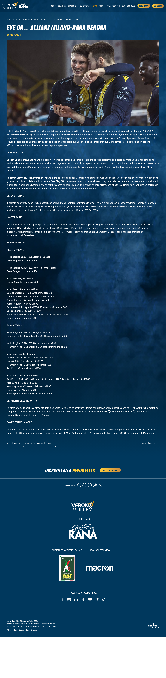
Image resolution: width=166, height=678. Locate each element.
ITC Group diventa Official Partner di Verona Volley (36, 446)
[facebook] (84, 485)
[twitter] (90, 485)
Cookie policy (24, 630)
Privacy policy (12, 630)
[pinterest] (95, 485)
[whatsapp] (100, 485)
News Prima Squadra (25, 20)
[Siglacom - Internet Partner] (153, 627)
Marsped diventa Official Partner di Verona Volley (36, 443)
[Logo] (10, 6)
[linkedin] (79, 485)
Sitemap (34, 630)
